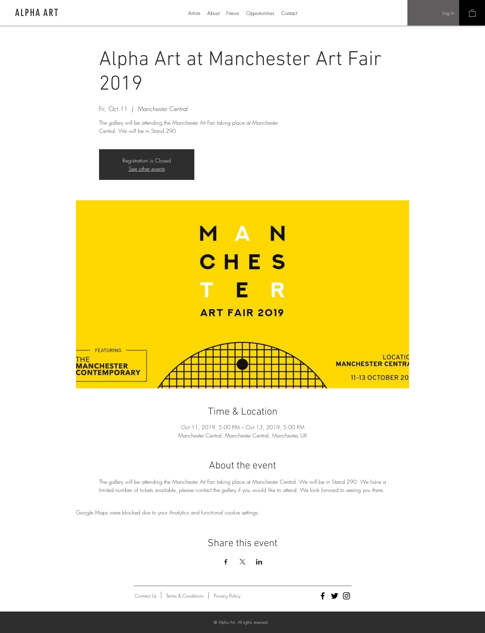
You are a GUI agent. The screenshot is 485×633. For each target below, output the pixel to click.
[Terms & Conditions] (185, 596)
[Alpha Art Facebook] (322, 596)
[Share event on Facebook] (226, 562)
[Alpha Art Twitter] (334, 596)
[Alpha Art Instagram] (346, 596)
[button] (472, 13)
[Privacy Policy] (227, 596)
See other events (147, 168)
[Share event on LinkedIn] (259, 562)
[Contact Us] (146, 596)
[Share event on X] (242, 562)
